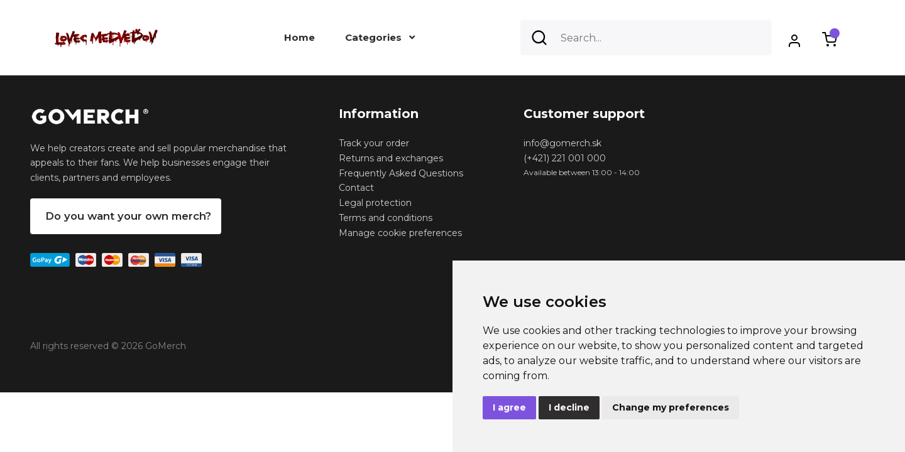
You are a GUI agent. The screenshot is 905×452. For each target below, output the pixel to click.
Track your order (374, 143)
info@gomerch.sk (562, 143)
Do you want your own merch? (128, 216)
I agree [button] (509, 407)
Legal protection (375, 202)
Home (299, 37)
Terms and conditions (385, 217)
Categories (380, 37)
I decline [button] (569, 407)
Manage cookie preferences (400, 233)
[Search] (646, 37)
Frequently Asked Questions (401, 173)
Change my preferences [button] (670, 407)
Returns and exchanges (391, 158)
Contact (356, 187)
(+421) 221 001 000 (565, 158)
